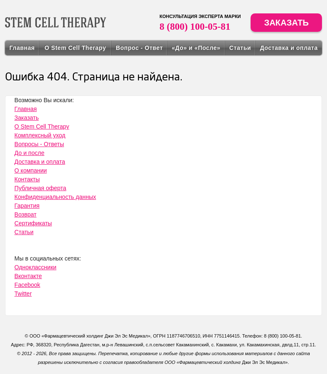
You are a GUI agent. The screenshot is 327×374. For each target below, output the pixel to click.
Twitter (22, 293)
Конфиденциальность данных (55, 196)
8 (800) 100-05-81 (195, 26)
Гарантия (26, 205)
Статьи (240, 47)
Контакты (26, 179)
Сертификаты (33, 223)
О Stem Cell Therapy (75, 47)
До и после (29, 153)
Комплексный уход (39, 135)
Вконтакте (28, 276)
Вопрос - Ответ (139, 47)
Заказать (286, 22)
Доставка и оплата (289, 47)
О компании (30, 170)
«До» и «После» (196, 47)
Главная (21, 47)
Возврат (25, 214)
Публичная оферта (40, 188)
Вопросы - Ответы (39, 144)
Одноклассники (35, 267)
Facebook (27, 284)
